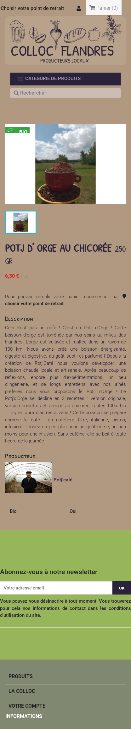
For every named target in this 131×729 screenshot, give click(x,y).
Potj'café (63, 480)
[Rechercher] (65, 93)
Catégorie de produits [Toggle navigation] (49, 79)
